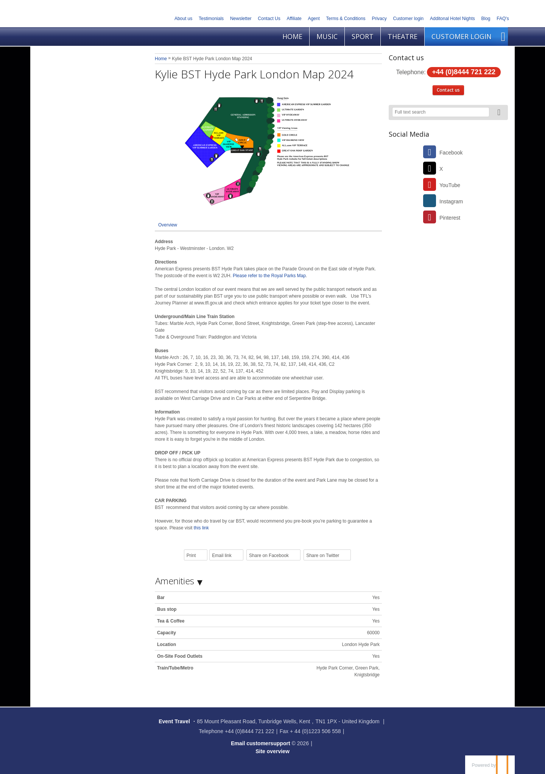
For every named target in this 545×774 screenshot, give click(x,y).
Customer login (408, 18)
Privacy (379, 18)
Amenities (174, 580)
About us (183, 18)
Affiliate (294, 18)
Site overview (272, 751)
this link (201, 528)
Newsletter (241, 18)
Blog (485, 18)
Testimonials (211, 18)
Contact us (448, 90)
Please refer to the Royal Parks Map (269, 275)
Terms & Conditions (346, 18)
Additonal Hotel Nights (452, 18)
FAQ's (503, 18)
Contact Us (269, 18)
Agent (313, 18)
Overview (167, 225)
